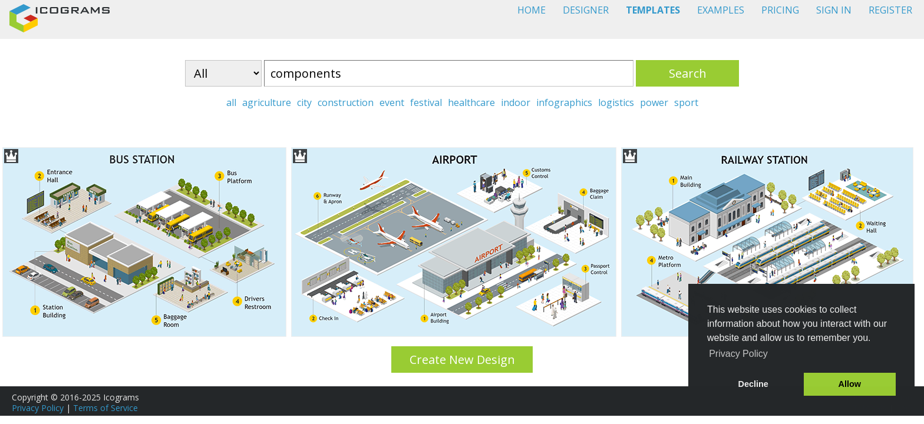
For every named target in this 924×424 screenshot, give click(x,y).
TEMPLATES (653, 10)
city (304, 102)
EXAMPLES (720, 10)
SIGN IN (834, 10)
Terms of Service (105, 407)
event (392, 102)
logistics (616, 102)
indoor (515, 102)
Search (688, 73)
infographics (564, 102)
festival (426, 102)
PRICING (780, 10)
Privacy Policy (38, 407)
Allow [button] (850, 384)
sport (686, 102)
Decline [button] (753, 384)
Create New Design (462, 359)
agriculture (266, 102)
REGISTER (890, 10)
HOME (531, 10)
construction (346, 102)
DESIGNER (586, 10)
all (231, 102)
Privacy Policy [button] (738, 354)
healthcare (471, 102)
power (654, 102)
